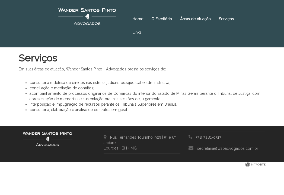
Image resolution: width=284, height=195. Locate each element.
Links (136, 32)
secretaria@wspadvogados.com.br (227, 148)
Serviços (226, 19)
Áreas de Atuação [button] (195, 19)
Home (137, 19)
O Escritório (161, 19)
